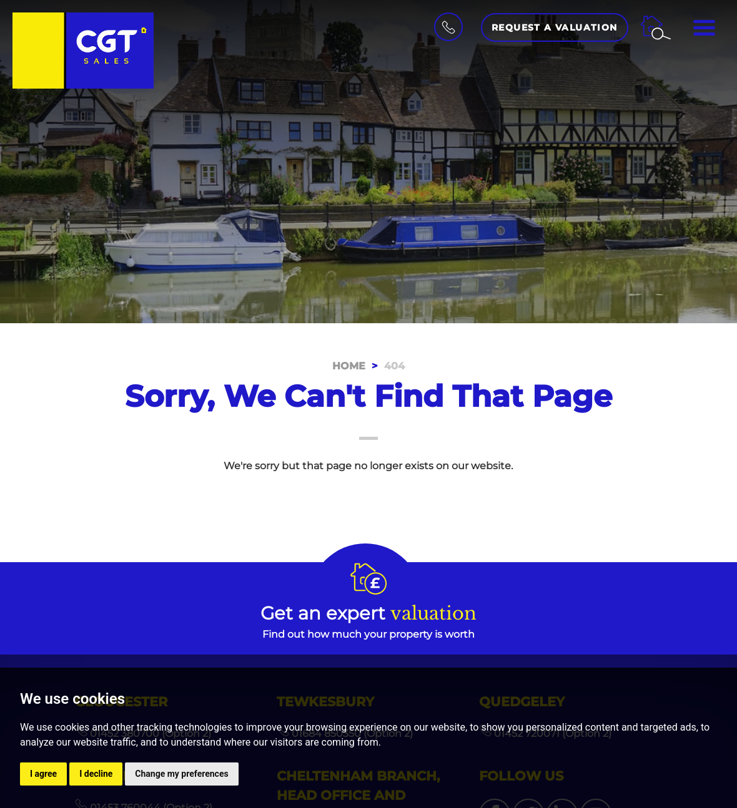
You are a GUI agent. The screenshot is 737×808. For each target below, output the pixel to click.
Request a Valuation (555, 27)
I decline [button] (95, 774)
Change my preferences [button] (181, 774)
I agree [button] (43, 774)
